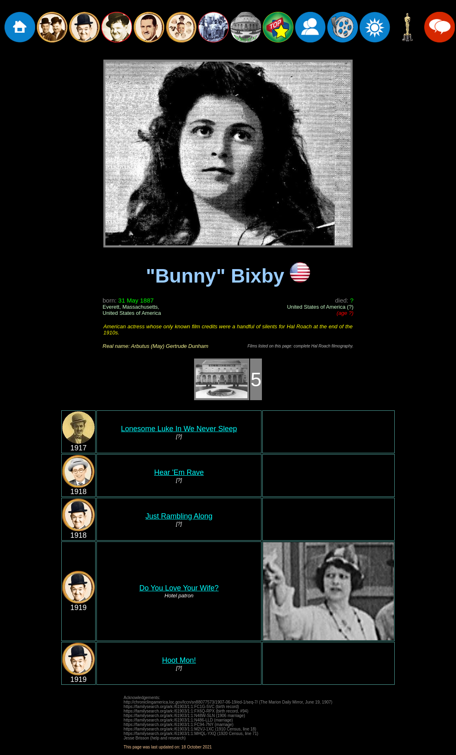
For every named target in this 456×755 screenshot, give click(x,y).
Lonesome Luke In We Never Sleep (179, 429)
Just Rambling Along (178, 516)
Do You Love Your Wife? (179, 588)
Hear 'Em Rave (178, 472)
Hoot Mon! (179, 660)
